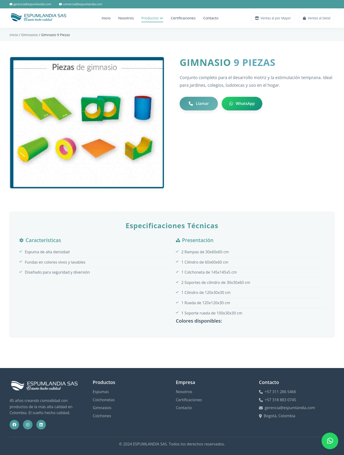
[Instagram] (27, 424)
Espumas (101, 391)
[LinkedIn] (41, 424)
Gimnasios (29, 34)
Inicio (106, 18)
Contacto (211, 18)
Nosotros (126, 18)
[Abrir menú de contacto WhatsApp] (330, 441)
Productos (152, 18)
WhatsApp (242, 103)
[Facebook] (14, 424)
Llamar (199, 103)
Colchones (102, 415)
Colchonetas (104, 399)
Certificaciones (183, 18)
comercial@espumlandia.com (80, 4)
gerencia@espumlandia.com (30, 4)
